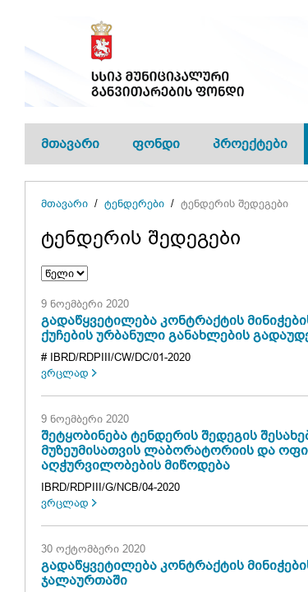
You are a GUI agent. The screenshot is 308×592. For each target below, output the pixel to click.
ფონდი (156, 143)
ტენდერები (134, 203)
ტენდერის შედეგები (234, 203)
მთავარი (70, 143)
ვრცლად (65, 373)
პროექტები (250, 143)
